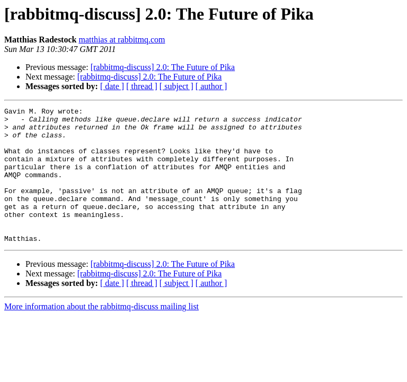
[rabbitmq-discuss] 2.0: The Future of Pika (163, 67)
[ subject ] (176, 86)
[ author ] (211, 86)
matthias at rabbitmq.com (121, 39)
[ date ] (112, 86)
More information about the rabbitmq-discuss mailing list (101, 333)
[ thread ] (141, 86)
